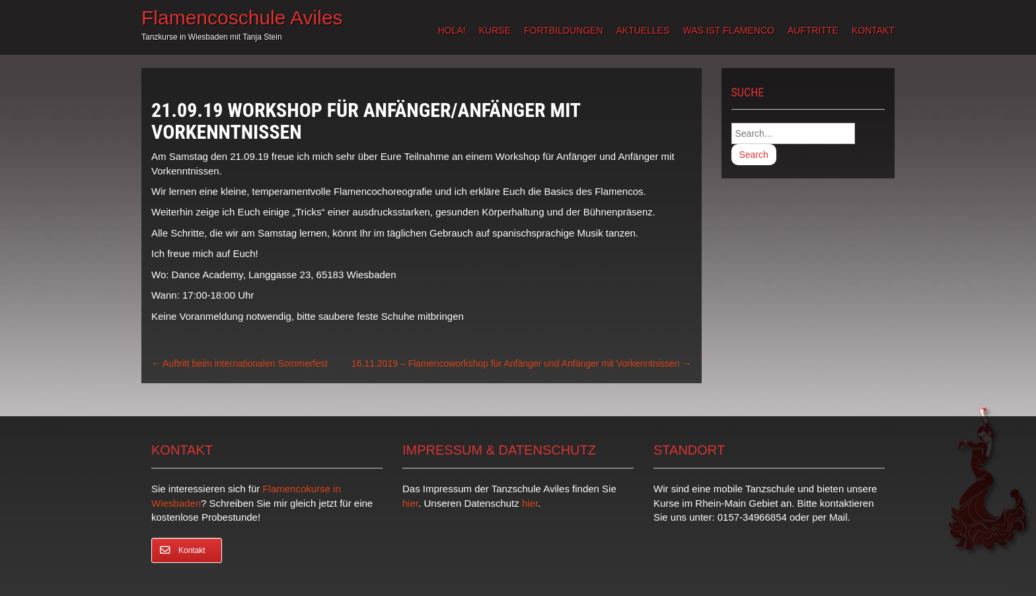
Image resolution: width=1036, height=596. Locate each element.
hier (410, 503)
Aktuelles (643, 30)
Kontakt (873, 30)
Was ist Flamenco (728, 30)
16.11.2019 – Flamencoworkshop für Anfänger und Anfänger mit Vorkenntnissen (521, 363)
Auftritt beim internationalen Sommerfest (239, 363)
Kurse (495, 30)
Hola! (452, 30)
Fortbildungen (563, 30)
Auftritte (813, 30)
